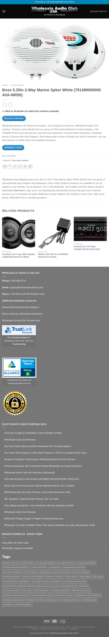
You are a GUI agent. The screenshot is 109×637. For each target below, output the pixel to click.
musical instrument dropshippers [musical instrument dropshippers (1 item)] (16, 581)
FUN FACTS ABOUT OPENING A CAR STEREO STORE (33, 433)
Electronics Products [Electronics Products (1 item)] (55, 577)
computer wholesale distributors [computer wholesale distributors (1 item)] (16, 567)
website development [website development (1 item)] (60, 591)
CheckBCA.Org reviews (18, 380)
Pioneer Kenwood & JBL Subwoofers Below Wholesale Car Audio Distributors (43, 466)
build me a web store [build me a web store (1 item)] (11, 563)
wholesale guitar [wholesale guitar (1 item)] (89, 600)
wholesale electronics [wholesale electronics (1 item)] (71, 600)
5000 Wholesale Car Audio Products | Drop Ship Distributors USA (37, 492)
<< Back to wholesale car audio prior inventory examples (30, 111)
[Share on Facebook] (10, 166)
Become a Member (14, 118)
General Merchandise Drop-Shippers (20, 307)
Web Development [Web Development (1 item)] (41, 591)
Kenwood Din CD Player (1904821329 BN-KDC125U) (87, 247)
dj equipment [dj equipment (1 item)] (54, 567)
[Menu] (4, 11)
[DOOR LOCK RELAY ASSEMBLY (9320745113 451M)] (54, 232)
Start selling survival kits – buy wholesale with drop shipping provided (39, 505)
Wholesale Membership (25, 627)
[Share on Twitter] (15, 166)
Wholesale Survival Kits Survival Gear (21, 320)
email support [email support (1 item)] (71, 577)
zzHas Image (17, 85)
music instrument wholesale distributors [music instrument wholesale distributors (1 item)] (19, 586)
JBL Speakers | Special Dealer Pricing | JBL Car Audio (31, 499)
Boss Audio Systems (20, 160)
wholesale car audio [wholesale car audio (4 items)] (64, 595)
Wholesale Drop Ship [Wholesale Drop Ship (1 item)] (34, 600)
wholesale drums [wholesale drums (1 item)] (53, 600)
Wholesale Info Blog (84, 627)
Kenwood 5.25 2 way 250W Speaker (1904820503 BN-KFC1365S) (18, 255)
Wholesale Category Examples (17, 548)
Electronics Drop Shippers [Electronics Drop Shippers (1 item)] (33, 577)
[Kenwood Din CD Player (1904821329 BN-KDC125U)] (90, 229)
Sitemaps (74, 629)
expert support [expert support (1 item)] (85, 577)
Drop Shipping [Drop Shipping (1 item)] (30, 572)
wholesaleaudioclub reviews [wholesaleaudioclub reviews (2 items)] (42, 595)
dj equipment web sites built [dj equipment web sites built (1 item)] (73, 567)
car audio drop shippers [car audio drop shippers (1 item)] (45, 563)
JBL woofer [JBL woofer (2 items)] (98, 577)
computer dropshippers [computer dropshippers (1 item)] (86, 563)
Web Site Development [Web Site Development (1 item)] (81, 591)
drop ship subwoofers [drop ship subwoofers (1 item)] (61, 572)
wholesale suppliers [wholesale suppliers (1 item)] (23, 604)
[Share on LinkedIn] (30, 166)
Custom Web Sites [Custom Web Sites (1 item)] (38, 567)
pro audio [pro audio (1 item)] (55, 586)
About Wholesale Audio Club (55, 627)
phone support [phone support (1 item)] (43, 586)
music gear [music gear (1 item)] (36, 581)
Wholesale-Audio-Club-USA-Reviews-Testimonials (29, 472)
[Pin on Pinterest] (25, 166)
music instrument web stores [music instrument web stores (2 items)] (74, 581)
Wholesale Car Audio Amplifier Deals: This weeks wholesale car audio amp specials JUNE (49, 525)
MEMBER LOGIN (13, 147)
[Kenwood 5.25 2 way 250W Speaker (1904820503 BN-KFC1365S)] (18, 232)
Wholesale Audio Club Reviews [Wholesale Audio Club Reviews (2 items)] (15, 595)
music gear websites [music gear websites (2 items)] (52, 581)
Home (5, 85)
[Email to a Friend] (20, 166)
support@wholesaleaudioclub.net (26, 287)
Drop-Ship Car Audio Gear (15, 543)
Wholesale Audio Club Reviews (20, 439)
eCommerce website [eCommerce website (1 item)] (81, 572)
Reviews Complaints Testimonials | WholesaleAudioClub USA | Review (39, 459)
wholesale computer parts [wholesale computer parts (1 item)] (13, 600)
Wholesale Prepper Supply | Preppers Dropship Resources (33, 518)
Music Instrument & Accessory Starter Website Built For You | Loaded (39, 485)
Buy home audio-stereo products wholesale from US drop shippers (37, 446)
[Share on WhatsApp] (4, 166)
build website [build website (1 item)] (28, 563)
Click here (19, 190)
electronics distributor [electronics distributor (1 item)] (11, 577)
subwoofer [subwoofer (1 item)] (84, 586)
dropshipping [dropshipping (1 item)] (44, 572)
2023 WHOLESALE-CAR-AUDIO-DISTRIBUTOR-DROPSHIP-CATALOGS (41, 479)
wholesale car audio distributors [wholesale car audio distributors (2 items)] (87, 595)
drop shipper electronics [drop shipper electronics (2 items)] (12, 572)
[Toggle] (106, 548)
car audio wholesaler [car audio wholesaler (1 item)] (65, 563)
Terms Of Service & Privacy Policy (49, 629)
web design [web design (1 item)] (27, 591)
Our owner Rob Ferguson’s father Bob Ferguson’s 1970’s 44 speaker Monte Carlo (45, 453)
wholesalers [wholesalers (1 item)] (8, 604)
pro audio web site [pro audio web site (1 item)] (69, 586)
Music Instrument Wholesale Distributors (22, 314)
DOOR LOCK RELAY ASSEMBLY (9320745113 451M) (53, 255)
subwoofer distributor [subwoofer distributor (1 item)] (11, 591)
